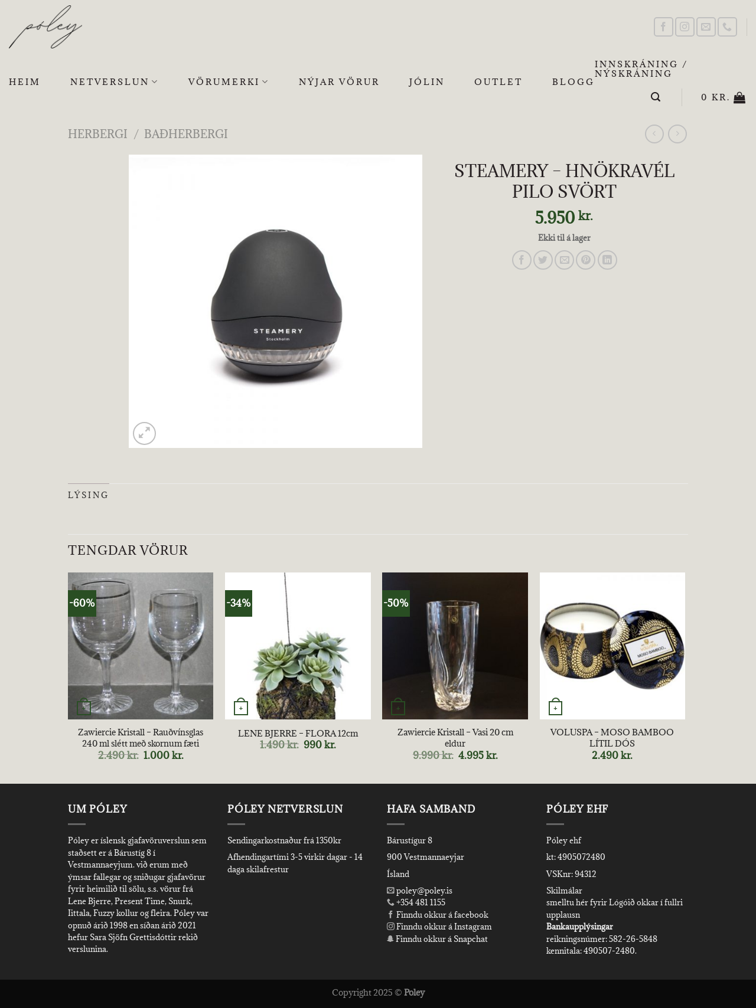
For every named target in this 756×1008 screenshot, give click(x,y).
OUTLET (498, 81)
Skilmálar (564, 890)
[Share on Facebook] (522, 260)
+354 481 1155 (420, 902)
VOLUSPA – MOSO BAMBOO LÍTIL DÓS (612, 738)
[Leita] (656, 97)
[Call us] (727, 27)
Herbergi (98, 133)
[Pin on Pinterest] (585, 260)
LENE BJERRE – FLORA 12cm (298, 733)
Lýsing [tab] (88, 495)
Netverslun (114, 82)
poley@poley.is (419, 890)
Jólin (427, 81)
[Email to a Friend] (564, 260)
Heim (25, 81)
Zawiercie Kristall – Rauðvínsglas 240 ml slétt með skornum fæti (140, 738)
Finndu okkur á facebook (437, 914)
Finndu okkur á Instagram (439, 926)
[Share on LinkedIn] (607, 260)
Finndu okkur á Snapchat (437, 939)
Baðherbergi (186, 133)
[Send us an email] (706, 27)
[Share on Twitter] (543, 260)
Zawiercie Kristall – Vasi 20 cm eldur (455, 738)
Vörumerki (228, 82)
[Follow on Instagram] (685, 27)
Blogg (573, 81)
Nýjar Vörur (339, 81)
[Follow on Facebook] (663, 27)
